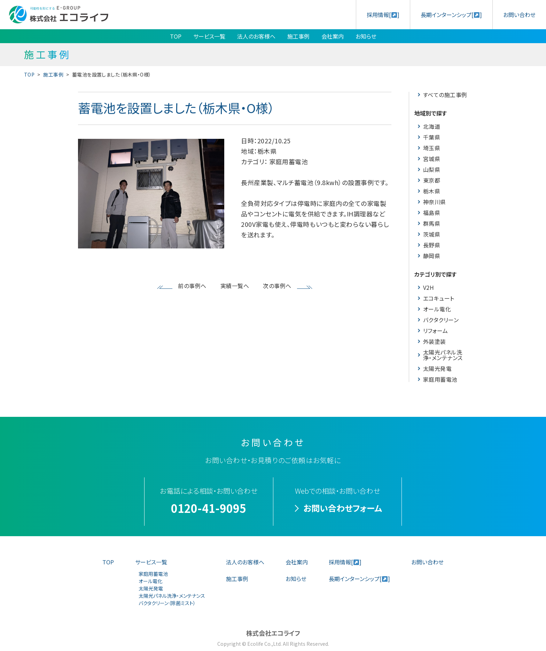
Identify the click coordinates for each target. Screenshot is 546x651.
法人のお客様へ (256, 36)
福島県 (431, 212)
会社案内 (332, 36)
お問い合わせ (519, 14)
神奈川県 (434, 202)
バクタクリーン (441, 320)
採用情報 (383, 14)
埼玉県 (431, 148)
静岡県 (431, 256)
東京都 (431, 180)
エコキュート (438, 298)
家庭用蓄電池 (440, 379)
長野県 (431, 245)
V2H (428, 287)
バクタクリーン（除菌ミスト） (167, 603)
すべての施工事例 (445, 94)
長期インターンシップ (451, 14)
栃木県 (431, 191)
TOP (175, 36)
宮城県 (431, 158)
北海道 (431, 126)
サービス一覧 (209, 36)
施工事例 (298, 36)
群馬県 (431, 223)
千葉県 (431, 137)
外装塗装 (434, 341)
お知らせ (366, 36)
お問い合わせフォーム (342, 508)
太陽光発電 (437, 368)
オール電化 (437, 309)
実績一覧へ (234, 285)
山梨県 (431, 169)
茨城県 (431, 234)
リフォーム (435, 330)
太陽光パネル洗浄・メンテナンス (443, 354)
